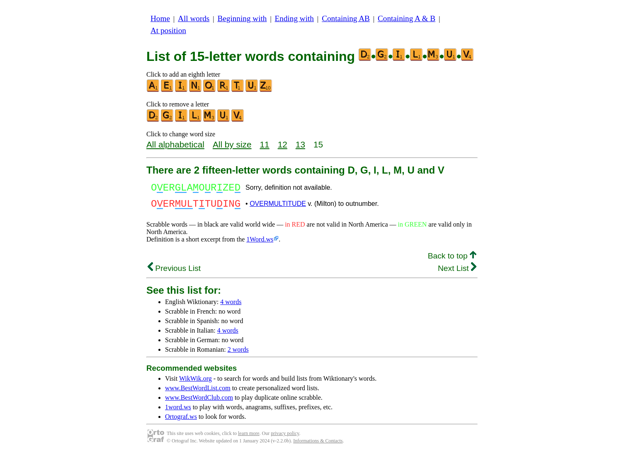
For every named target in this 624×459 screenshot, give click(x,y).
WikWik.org (195, 383)
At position (168, 30)
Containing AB (346, 18)
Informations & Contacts (317, 446)
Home (160, 18)
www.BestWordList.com (198, 392)
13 (300, 144)
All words (193, 18)
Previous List (174, 273)
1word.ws (178, 412)
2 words (238, 354)
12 (282, 144)
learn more (249, 438)
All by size (232, 144)
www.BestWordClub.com (199, 402)
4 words (230, 306)
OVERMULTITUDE (278, 207)
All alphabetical (175, 144)
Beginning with (242, 18)
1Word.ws (259, 244)
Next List (457, 273)
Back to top (452, 260)
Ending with (294, 18)
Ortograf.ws (181, 421)
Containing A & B (406, 18)
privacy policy (285, 438)
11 (265, 144)
